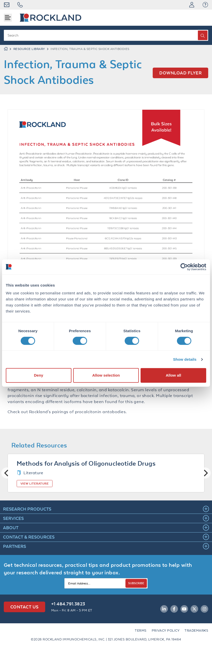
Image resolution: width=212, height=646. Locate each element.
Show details (185, 359)
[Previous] (6, 473)
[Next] (205, 473)
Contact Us (24, 606)
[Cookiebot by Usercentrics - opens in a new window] (184, 267)
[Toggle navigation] (8, 18)
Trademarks (196, 630)
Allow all (173, 375)
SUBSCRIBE (136, 583)
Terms (140, 630)
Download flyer (180, 72)
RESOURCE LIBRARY (29, 49)
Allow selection (106, 375)
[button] (205, 5)
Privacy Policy (166, 630)
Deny (38, 375)
